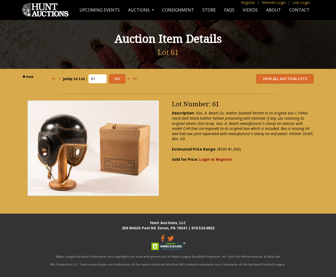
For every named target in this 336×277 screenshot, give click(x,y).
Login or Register (215, 159)
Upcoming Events (100, 10)
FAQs (229, 10)
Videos (250, 10)
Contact (299, 10)
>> (135, 78)
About (273, 10)
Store (209, 10)
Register (248, 2)
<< (53, 78)
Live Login (301, 2)
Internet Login (274, 2)
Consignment (178, 10)
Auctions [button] (139, 10)
